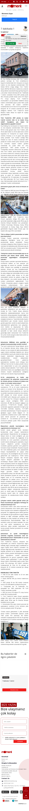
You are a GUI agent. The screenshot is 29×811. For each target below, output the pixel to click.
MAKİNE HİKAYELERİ (6, 765)
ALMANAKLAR (5, 767)
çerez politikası (20, 737)
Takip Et (14, 19)
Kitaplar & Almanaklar (9, 763)
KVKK (3, 798)
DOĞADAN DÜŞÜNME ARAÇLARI (9, 771)
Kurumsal (5, 756)
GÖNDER (20, 741)
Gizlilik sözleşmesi (9, 737)
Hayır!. (20, 43)
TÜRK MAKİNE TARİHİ (7, 772)
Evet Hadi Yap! (10, 43)
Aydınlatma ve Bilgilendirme (10, 798)
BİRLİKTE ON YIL (5, 774)
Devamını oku (14, 690)
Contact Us (5, 778)
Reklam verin (5, 759)
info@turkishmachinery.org (10, 781)
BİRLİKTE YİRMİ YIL (6, 776)
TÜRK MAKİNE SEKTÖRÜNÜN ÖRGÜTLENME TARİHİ (14, 769)
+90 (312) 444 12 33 (8, 783)
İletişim (3, 761)
